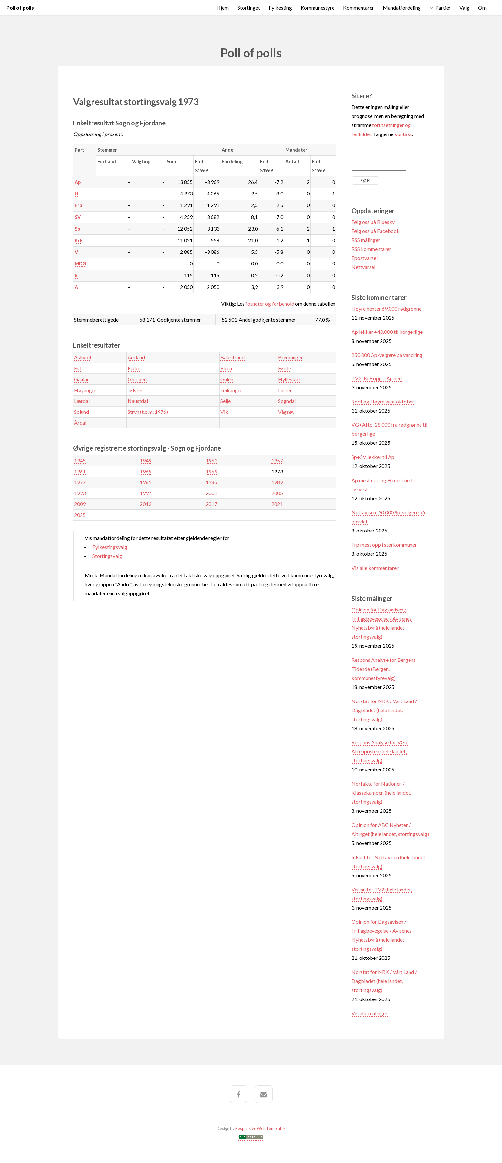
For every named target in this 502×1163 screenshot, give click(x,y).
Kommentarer (358, 8)
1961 (80, 471)
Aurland (136, 357)
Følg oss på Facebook (376, 231)
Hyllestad (289, 379)
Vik (224, 412)
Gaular (81, 379)
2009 (80, 504)
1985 (211, 482)
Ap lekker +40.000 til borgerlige (387, 332)
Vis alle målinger (370, 1013)
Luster (285, 390)
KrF (78, 240)
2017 (211, 504)
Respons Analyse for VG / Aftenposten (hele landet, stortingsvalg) (380, 751)
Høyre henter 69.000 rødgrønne (386, 308)
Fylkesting (280, 8)
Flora (226, 368)
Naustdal (138, 401)
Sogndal (287, 401)
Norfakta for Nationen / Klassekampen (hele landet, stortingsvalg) (381, 792)
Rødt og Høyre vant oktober (383, 401)
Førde (284, 368)
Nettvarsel (363, 267)
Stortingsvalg (107, 556)
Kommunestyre (317, 8)
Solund (81, 412)
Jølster (135, 390)
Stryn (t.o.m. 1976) (148, 412)
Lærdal (82, 401)
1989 (277, 482)
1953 (211, 460)
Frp (78, 205)
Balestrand (232, 357)
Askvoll (82, 357)
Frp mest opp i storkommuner (384, 545)
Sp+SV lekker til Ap (373, 457)
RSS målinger (366, 240)
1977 (80, 482)
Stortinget (248, 8)
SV (78, 217)
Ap (78, 182)
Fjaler (134, 368)
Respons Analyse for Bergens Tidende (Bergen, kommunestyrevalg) (384, 669)
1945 (80, 460)
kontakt (403, 134)
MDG (80, 263)
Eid (77, 368)
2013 (145, 504)
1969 (211, 471)
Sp (77, 229)
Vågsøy (286, 412)
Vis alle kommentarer (375, 568)
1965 (145, 471)
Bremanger (290, 357)
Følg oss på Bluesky (373, 222)
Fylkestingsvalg (109, 547)
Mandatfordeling (402, 8)
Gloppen (137, 379)
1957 (277, 460)
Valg (464, 8)
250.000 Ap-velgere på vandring (387, 355)
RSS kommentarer (371, 249)
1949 (145, 460)
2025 (80, 515)
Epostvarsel (365, 258)
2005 (277, 493)
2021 (277, 504)
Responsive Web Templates (260, 1128)
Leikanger (231, 390)
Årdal (80, 423)
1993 (80, 493)
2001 (211, 493)
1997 (145, 493)
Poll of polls (20, 8)
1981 (145, 482)
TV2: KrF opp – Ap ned (377, 378)
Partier (443, 8)
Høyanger (85, 390)
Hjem (223, 8)
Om (482, 8)
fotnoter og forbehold (270, 304)
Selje (225, 401)
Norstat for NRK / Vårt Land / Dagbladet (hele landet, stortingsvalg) (384, 710)
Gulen (226, 379)
